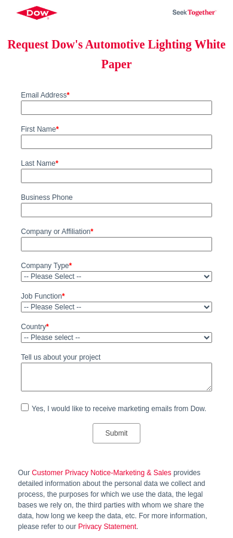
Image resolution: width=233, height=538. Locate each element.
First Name (40, 129)
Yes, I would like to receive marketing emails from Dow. (119, 409)
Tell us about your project (60, 357)
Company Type (46, 266)
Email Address (45, 95)
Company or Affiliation (57, 231)
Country (35, 327)
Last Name (40, 163)
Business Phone (47, 197)
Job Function (43, 296)
